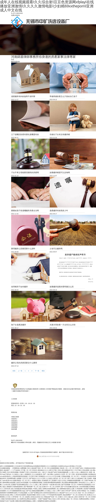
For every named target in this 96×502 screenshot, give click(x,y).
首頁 (12, 59)
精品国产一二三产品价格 (12, 470)
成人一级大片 (42, 472)
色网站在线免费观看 (49, 488)
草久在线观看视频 (53, 468)
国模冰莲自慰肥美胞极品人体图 (25, 501)
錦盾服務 (14, 427)
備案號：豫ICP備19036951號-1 (63, 452)
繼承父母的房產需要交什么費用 (24, 363)
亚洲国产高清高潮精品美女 (20, 484)
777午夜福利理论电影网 (54, 495)
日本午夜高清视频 (13, 472)
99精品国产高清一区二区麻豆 (53, 497)
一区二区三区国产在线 (75, 468)
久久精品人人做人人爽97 (53, 491)
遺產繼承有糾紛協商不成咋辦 (23, 96)
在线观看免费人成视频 (14, 478)
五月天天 (25, 478)
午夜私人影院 (37, 488)
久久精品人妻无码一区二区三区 (56, 478)
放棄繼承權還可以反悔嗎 (60, 173)
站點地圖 (14, 429)
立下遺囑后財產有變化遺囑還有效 (25, 134)
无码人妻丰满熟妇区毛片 (66, 470)
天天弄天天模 (33, 476)
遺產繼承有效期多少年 (59, 211)
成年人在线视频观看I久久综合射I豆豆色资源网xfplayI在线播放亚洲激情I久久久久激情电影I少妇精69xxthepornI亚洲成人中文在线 (40, 466)
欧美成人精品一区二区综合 (69, 499)
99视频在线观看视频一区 (75, 480)
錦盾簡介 (14, 419)
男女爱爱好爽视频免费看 (70, 482)
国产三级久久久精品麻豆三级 (77, 478)
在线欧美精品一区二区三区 (21, 480)
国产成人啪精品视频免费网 (35, 491)
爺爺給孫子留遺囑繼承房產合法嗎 (25, 211)
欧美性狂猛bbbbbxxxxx (51, 493)
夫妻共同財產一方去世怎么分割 (62, 325)
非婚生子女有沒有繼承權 (60, 134)
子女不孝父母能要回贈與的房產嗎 (25, 173)
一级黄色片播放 (36, 480)
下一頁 (37, 371)
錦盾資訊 (14, 421)
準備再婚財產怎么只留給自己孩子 (63, 96)
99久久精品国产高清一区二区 (37, 468)
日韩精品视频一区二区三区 (70, 476)
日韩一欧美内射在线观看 (80, 474)
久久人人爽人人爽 (36, 484)
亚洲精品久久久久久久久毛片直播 (50, 476)
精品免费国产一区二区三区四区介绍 (74, 495)
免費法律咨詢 (15, 15)
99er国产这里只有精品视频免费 (58, 472)
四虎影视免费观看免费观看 (52, 482)
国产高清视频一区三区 (68, 484)
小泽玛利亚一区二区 (17, 497)
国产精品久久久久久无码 (37, 478)
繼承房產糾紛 (15, 61)
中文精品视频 (22, 493)
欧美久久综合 (41, 495)
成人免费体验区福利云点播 (65, 488)
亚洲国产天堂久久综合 (59, 480)
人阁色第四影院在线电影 (20, 476)
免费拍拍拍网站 (84, 499)
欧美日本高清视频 (23, 482)
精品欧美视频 (31, 495)
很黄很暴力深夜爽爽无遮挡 (9, 493)
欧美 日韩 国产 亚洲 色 (69, 491)
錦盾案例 (14, 423)
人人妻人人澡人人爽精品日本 (78, 472)
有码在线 (82, 482)
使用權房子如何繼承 (19, 287)
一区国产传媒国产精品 (44, 499)
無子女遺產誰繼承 (18, 325)
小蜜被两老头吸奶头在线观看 (46, 501)
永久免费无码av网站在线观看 (26, 499)
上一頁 (20, 371)
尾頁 (43, 371)
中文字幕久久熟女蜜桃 (82, 470)
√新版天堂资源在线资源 (8, 499)
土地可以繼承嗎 (56, 249)
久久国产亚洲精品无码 (35, 493)
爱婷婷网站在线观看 (9, 482)
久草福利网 (79, 488)
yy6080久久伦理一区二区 (62, 474)
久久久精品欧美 (37, 474)
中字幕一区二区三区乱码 (29, 470)
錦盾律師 (14, 425)
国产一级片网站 (48, 474)
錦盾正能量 (15, 417)
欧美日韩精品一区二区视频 (86, 491)
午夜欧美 (80, 484)
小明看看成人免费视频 (19, 468)
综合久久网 (56, 499)
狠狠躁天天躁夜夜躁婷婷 (15, 486)
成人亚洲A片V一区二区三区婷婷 (49, 486)
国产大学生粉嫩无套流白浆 (70, 486)
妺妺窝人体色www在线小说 (34, 497)
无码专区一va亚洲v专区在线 (51, 484)
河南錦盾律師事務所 (46, 452)
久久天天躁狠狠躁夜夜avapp (16, 491)
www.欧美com (7, 480)
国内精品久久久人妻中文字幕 (47, 470)
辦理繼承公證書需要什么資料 (23, 249)
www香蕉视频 (84, 486)
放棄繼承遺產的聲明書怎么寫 (62, 287)
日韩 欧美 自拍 (9, 488)
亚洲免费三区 (46, 480)
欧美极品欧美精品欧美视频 (23, 488)
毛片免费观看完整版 (36, 482)
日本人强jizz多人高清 (71, 497)
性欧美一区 (64, 468)
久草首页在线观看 (20, 495)
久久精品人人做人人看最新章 (21, 474)
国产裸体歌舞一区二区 (31, 486)
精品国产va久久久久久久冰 (68, 493)
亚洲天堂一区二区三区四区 (87, 497)
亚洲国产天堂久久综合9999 (28, 472)
